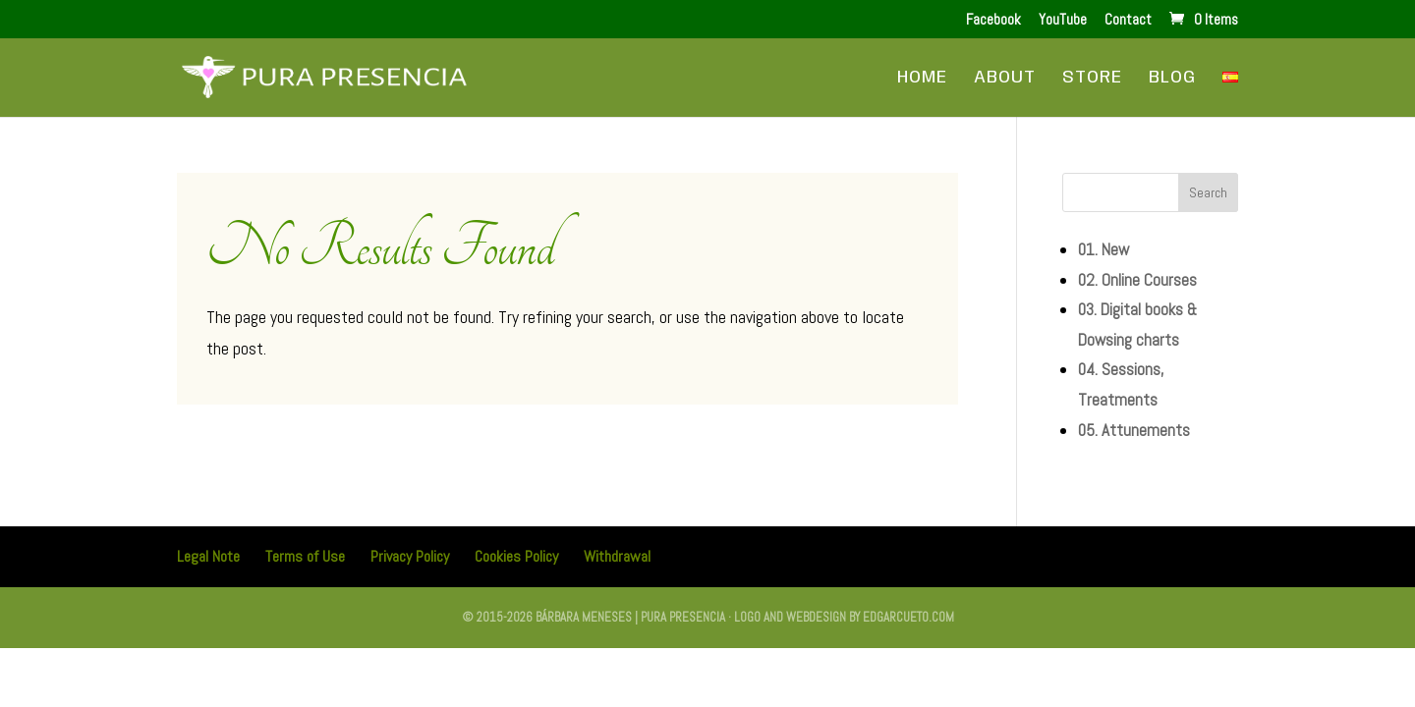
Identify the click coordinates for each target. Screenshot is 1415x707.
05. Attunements (1134, 430)
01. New (1103, 249)
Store (1092, 78)
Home (922, 78)
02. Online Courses (1137, 280)
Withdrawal (617, 556)
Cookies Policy (516, 556)
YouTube (1063, 20)
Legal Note (208, 556)
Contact (1128, 20)
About (1005, 78)
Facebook (993, 20)
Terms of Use (305, 556)
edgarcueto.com (908, 617)
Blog (1172, 78)
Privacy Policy (409, 556)
